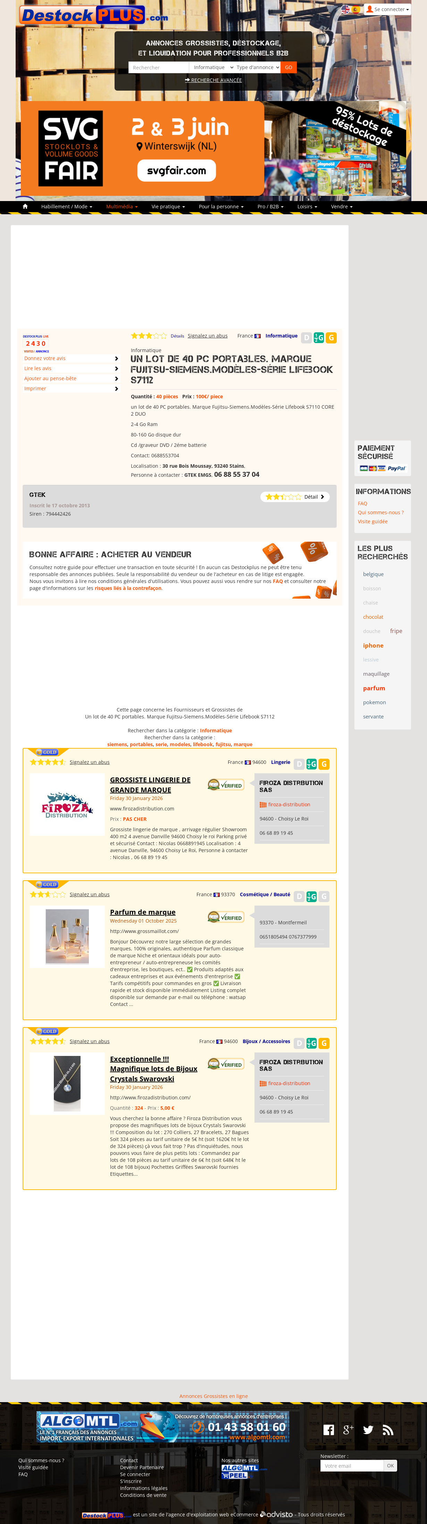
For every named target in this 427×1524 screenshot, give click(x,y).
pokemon (374, 702)
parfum (374, 688)
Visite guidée (373, 521)
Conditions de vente (143, 1495)
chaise (370, 602)
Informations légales (144, 1488)
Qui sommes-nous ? (381, 512)
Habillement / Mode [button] (66, 206)
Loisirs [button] (307, 206)
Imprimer (35, 388)
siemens (117, 744)
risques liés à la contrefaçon (128, 588)
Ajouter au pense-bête (50, 378)
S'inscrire (131, 1481)
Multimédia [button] (122, 206)
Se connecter (135, 1474)
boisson (372, 588)
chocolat (373, 616)
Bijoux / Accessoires (266, 1041)
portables (141, 744)
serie (161, 744)
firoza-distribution (289, 804)
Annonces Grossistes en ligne (213, 1396)
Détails (177, 336)
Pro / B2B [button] (271, 206)
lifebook (203, 744)
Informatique (282, 335)
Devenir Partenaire (142, 1467)
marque (243, 744)
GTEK (38, 494)
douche (371, 631)
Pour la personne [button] (221, 206)
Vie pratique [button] (168, 206)
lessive (371, 659)
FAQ (278, 581)
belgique (373, 574)
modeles (180, 744)
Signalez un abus (208, 335)
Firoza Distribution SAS (291, 786)
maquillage (376, 673)
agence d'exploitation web (198, 1514)
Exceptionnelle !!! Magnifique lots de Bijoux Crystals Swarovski (154, 1068)
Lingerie (280, 762)
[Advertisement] (179, 280)
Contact (129, 1460)
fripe (396, 631)
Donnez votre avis (45, 358)
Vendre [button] (342, 206)
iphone (373, 645)
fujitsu (223, 744)
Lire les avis (37, 368)
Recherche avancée (213, 80)
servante (373, 716)
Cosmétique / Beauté (265, 894)
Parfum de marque (143, 912)
